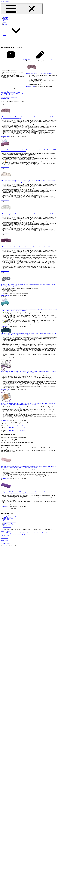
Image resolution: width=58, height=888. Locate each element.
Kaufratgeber (7, 531)
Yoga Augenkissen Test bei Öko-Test (17, 427)
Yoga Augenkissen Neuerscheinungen (9, 97)
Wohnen (5, 24)
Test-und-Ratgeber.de (5, 1)
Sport (4, 22)
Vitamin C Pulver (7, 517)
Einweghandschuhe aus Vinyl (9, 516)
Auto (4, 16)
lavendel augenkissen (16, 534)
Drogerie (5, 18)
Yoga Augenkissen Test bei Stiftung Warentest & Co (12, 93)
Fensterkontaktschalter (8, 518)
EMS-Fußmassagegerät (8, 524)
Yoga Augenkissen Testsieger (7, 94)
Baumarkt (5, 17)
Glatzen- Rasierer (7, 527)
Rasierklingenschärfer (8, 520)
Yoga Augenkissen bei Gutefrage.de (17, 430)
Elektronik (5, 19)
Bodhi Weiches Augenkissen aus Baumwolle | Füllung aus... (39, 73)
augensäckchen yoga (7, 534)
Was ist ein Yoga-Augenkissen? (7, 91)
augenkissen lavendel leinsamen (25, 532)
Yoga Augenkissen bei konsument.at (17, 428)
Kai (51, 59)
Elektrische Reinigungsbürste (9, 522)
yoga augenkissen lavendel (27, 534)
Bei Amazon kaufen (30, 86)
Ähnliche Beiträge (5, 98)
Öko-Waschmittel (7, 525)
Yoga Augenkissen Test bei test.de (16, 425)
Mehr (14, 35)
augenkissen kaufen (13, 532)
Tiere (4, 23)
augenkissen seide (48, 532)
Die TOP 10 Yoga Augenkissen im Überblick (10, 92)
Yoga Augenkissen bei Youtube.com (17, 431)
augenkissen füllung (5, 532)
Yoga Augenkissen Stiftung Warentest (9, 95)
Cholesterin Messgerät (8, 523)
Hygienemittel (6, 519)
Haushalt (5, 20)
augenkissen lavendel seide (38, 532)
